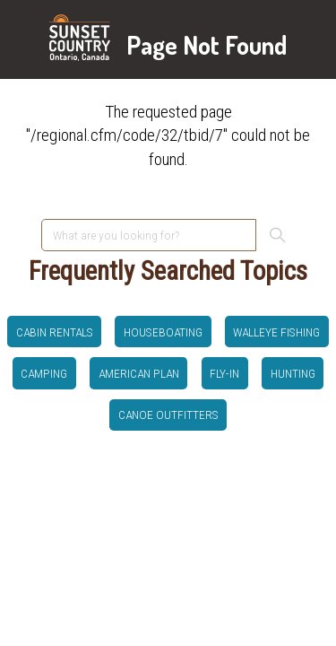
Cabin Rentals (54, 332)
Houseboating (163, 332)
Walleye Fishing (276, 332)
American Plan (139, 373)
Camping (44, 373)
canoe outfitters (168, 414)
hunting (293, 373)
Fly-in (224, 373)
